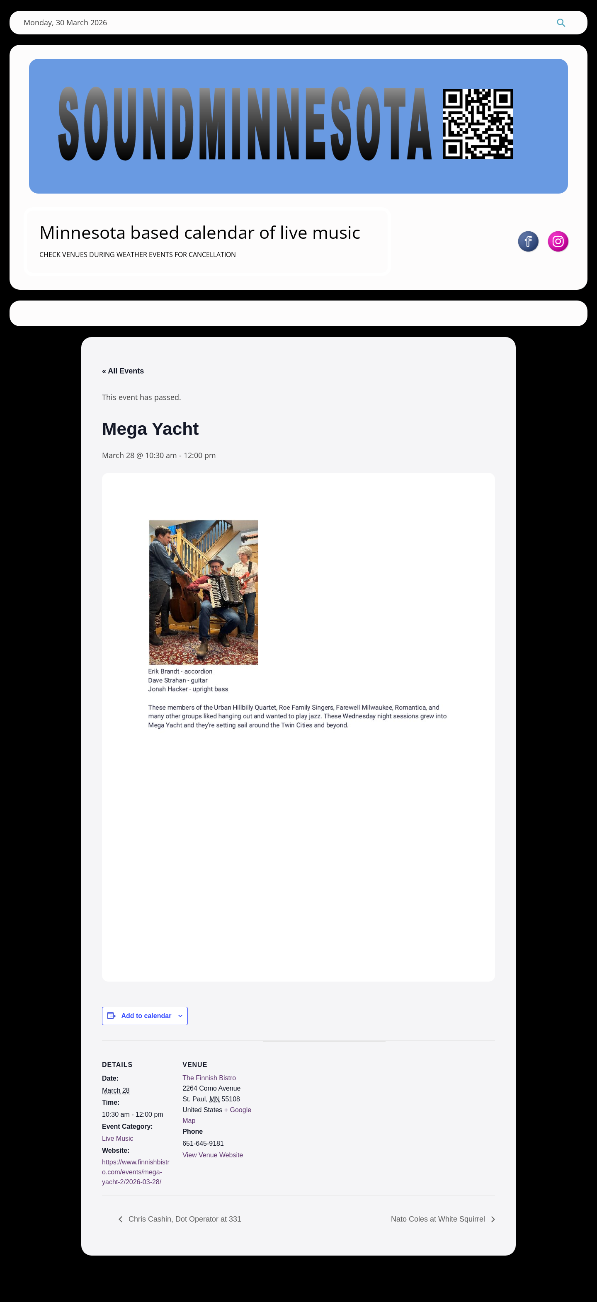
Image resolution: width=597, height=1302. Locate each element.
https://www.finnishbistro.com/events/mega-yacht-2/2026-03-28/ (136, 1203)
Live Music (117, 1169)
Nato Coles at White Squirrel (439, 1252)
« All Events (123, 394)
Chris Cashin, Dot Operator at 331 (183, 1252)
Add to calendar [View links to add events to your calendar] (146, 1046)
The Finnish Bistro (208, 1109)
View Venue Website (212, 1186)
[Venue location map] (305, 1126)
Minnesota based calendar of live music (205, 241)
